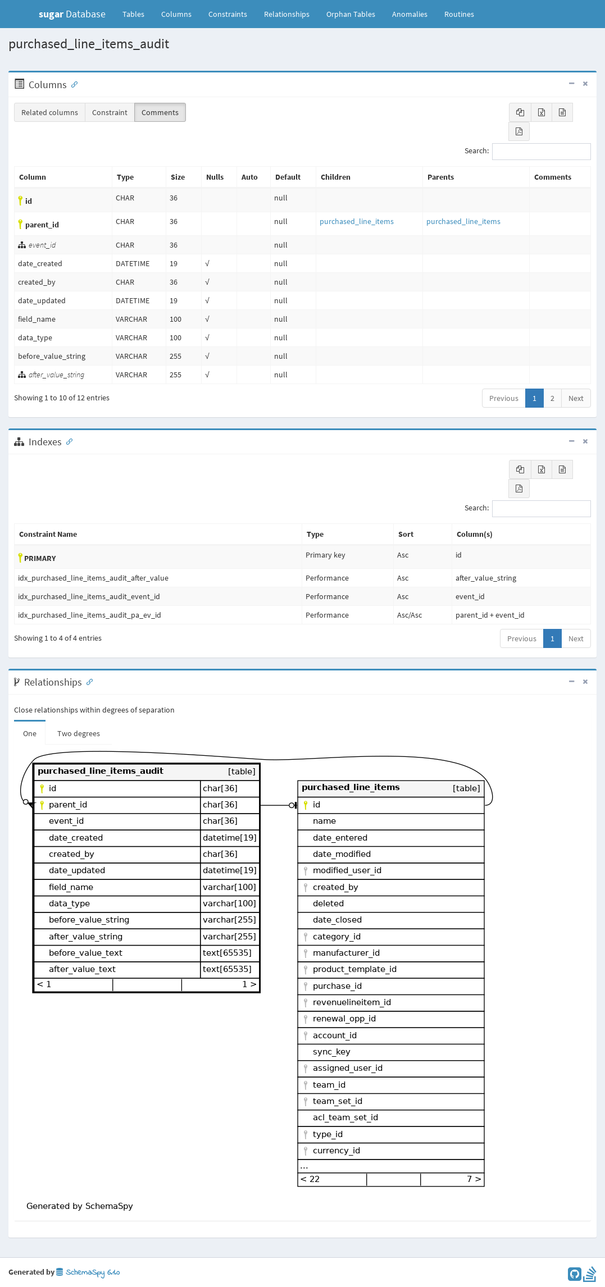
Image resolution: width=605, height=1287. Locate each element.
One (30, 733)
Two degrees (78, 733)
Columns (176, 14)
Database (72, 13)
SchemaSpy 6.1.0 (88, 1273)
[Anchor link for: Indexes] (67, 441)
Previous (503, 398)
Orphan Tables (350, 14)
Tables (137, 13)
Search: (528, 151)
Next (576, 398)
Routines (459, 14)
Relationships (287, 14)
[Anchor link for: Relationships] (87, 681)
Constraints (227, 14)
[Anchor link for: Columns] (72, 84)
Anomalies (409, 14)
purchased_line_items (357, 221)
